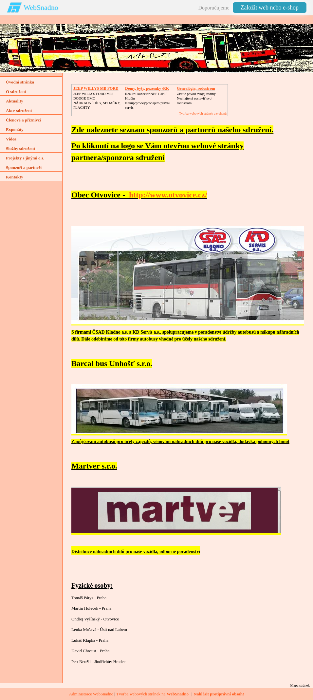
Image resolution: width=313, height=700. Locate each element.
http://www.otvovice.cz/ (168, 195)
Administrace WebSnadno (91, 693)
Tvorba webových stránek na (152, 693)
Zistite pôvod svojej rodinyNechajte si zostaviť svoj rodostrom (196, 98)
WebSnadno (41, 7)
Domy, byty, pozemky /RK (147, 88)
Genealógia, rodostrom (196, 88)
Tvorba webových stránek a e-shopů (203, 113)
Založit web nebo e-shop (270, 7)
